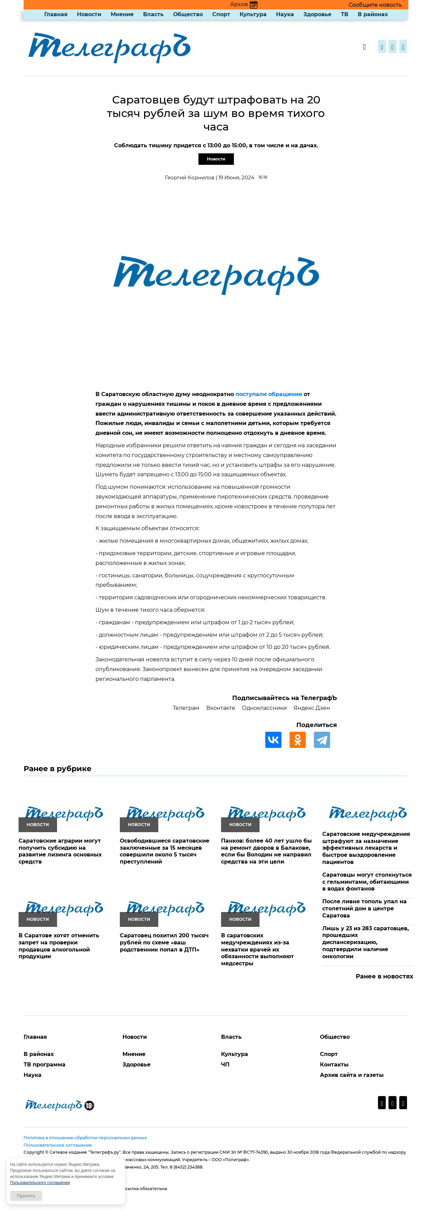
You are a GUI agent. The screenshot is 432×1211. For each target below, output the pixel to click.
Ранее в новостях (384, 976)
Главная (56, 14)
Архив (244, 4)
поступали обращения (269, 394)
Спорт (221, 14)
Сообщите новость (375, 5)
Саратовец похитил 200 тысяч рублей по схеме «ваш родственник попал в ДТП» (164, 942)
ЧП (225, 1064)
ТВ (344, 14)
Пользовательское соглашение (58, 1145)
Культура (253, 14)
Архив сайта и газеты (352, 1075)
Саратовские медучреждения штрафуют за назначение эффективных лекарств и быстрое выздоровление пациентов (366, 848)
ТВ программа (44, 1064)
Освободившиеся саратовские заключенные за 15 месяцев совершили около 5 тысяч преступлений (164, 851)
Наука (285, 14)
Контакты (334, 1064)
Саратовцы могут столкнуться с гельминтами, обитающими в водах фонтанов (367, 882)
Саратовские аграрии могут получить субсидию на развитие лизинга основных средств (60, 851)
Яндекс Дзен (312, 708)
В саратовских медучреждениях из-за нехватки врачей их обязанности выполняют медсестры (257, 949)
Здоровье (317, 14)
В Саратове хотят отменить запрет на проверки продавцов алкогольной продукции (59, 946)
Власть (153, 14)
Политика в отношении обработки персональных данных (85, 1137)
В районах (373, 14)
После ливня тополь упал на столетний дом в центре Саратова (364, 908)
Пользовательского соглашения (40, 1182)
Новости (89, 14)
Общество (188, 14)
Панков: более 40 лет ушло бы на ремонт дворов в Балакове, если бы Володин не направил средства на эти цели (266, 851)
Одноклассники (264, 708)
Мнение (122, 14)
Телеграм (186, 708)
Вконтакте (220, 708)
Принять (26, 1196)
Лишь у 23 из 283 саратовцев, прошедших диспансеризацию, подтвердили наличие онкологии (365, 942)
